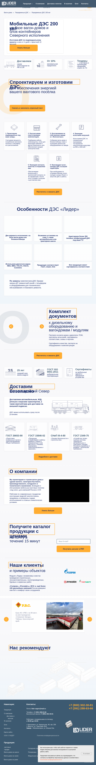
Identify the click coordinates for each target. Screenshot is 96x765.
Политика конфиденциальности (48, 735)
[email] (73, 541)
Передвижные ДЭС (21, 12)
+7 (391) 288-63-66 (81, 708)
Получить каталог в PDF (73, 549)
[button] (48, 192)
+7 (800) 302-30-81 (81, 705)
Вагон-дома (8, 12)
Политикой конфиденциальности (51, 759)
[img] (18, 224)
